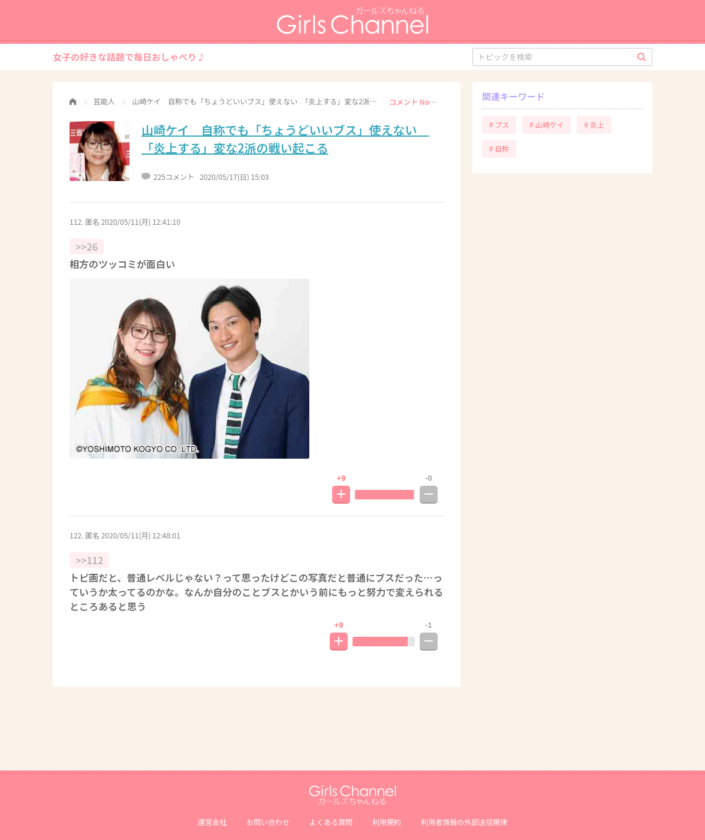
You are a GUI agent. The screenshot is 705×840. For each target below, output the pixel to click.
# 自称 (499, 148)
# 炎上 (594, 124)
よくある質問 (330, 822)
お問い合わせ (268, 822)
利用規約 (386, 822)
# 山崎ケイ (546, 124)
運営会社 (212, 822)
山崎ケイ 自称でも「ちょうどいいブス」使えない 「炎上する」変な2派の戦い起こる (285, 138)
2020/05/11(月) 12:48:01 (140, 535)
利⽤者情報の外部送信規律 (464, 822)
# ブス (499, 124)
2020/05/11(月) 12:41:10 (140, 221)
